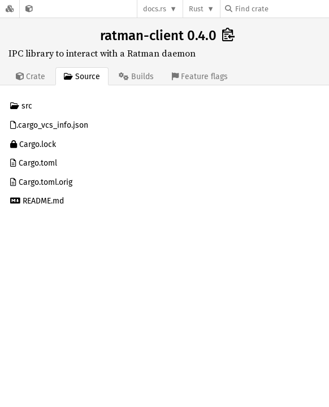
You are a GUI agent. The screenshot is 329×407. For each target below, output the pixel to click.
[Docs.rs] (9, 9)
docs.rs (154, 9)
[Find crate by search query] (281, 9)
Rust (196, 9)
